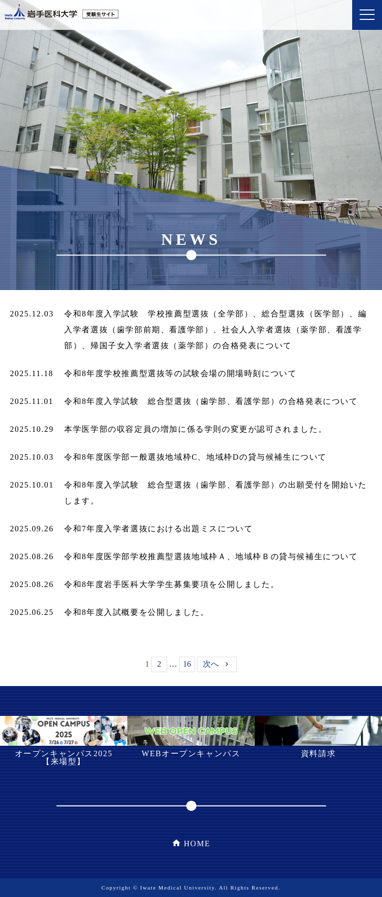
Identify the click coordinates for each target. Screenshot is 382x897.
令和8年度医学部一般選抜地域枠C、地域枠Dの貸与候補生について (195, 457)
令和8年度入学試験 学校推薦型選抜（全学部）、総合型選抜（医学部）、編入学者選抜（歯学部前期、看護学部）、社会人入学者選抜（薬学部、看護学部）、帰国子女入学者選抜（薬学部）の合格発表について (215, 329)
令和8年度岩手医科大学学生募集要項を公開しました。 (171, 584)
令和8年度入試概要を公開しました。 (136, 612)
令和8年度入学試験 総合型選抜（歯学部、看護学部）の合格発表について (211, 401)
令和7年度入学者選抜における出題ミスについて (158, 528)
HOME (197, 843)
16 (187, 664)
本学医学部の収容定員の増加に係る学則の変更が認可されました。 (195, 429)
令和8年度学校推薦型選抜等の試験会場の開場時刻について (180, 373)
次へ (211, 664)
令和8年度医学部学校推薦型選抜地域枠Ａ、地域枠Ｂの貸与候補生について (211, 556)
